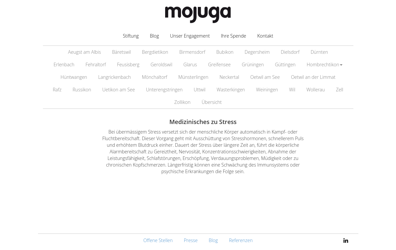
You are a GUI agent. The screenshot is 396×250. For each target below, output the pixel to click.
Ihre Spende (233, 36)
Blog (154, 36)
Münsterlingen (193, 77)
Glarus (190, 64)
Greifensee (219, 64)
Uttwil (199, 89)
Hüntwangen (73, 77)
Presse (191, 240)
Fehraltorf (96, 64)
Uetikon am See (118, 89)
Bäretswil (121, 52)
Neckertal (229, 77)
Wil (292, 89)
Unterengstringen (164, 89)
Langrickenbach (114, 77)
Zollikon (182, 102)
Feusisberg (128, 64)
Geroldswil (161, 64)
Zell (339, 89)
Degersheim (257, 52)
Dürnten (319, 52)
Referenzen (241, 240)
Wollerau (315, 89)
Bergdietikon (155, 52)
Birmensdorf (192, 52)
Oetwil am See (265, 77)
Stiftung (131, 36)
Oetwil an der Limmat (313, 77)
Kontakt (265, 36)
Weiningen (267, 89)
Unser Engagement (190, 36)
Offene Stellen (158, 240)
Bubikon (225, 52)
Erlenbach (64, 64)
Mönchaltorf (154, 77)
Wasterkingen (231, 89)
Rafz (57, 89)
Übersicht (211, 102)
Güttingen (285, 64)
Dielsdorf (290, 52)
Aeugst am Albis (84, 52)
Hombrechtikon (324, 64)
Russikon (82, 89)
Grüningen (253, 64)
